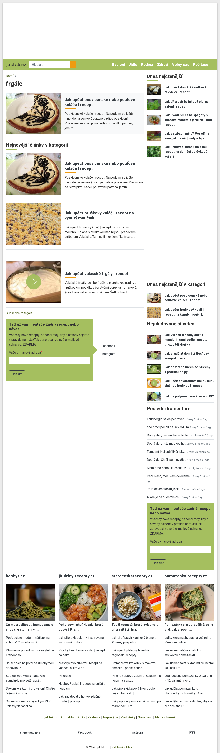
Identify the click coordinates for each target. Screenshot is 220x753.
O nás (80, 717)
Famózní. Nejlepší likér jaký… (166, 452)
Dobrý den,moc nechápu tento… (168, 435)
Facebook (108, 346)
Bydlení (118, 64)
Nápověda (110, 717)
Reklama (94, 717)
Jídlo (133, 64)
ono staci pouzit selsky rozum (168, 427)
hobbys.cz (15, 576)
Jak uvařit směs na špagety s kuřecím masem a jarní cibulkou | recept (189, 120)
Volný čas (180, 64)
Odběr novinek (30, 733)
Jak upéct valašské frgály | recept (96, 273)
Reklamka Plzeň (123, 747)
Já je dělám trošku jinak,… (164, 489)
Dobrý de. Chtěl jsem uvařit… (166, 460)
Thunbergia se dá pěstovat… (166, 419)
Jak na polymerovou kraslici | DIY (189, 396)
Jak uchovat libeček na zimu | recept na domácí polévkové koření (186, 151)
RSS (192, 732)
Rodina (147, 64)
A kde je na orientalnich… (164, 497)
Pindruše (65, 676)
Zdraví (162, 64)
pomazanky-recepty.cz (186, 576)
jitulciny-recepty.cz (77, 576)
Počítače (200, 64)
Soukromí (145, 717)
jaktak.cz (51, 717)
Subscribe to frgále (19, 313)
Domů (10, 76)
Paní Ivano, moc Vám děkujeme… (169, 476)
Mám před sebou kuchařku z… (167, 468)
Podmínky (128, 717)
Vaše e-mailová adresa (25, 352)
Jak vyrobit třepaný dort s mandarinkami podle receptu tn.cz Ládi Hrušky (186, 339)
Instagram (108, 354)
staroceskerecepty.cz (132, 576)
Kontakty (67, 717)
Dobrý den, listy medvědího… (167, 443)
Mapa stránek (165, 717)
